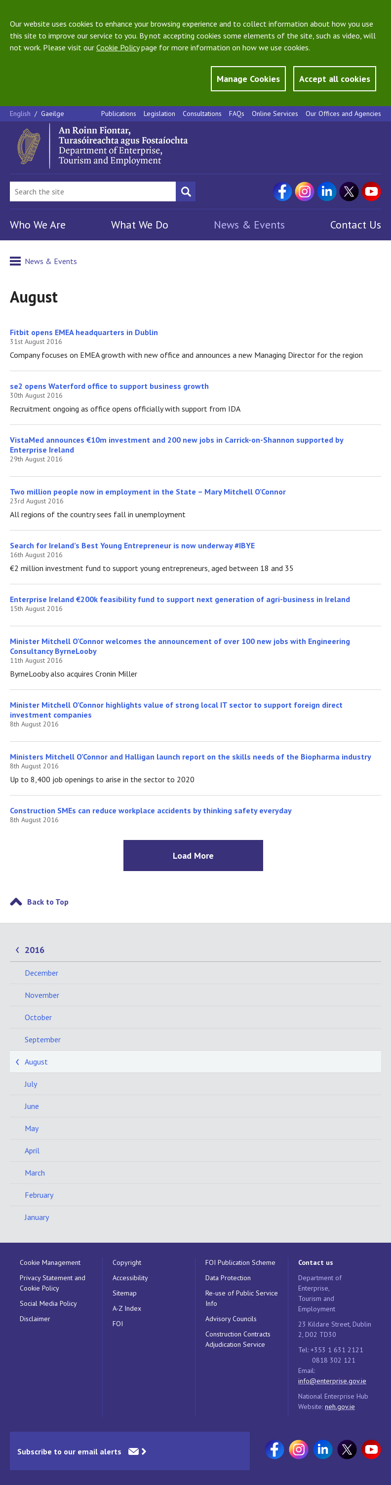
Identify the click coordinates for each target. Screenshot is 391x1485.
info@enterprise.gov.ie (332, 1380)
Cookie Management (50, 1262)
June (32, 1106)
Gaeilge (52, 113)
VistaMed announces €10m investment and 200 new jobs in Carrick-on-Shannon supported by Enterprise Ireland (176, 445)
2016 (34, 949)
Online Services (275, 113)
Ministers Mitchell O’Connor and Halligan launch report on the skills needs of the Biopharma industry (190, 757)
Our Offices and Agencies (343, 113)
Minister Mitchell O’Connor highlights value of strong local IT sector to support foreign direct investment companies (176, 710)
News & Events (249, 224)
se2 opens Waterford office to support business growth (109, 386)
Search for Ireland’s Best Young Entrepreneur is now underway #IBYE (132, 545)
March (35, 1173)
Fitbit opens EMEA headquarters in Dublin (84, 332)
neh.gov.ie (340, 1406)
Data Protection (228, 1277)
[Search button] (186, 191)
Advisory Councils (231, 1318)
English (21, 113)
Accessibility (130, 1277)
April (32, 1150)
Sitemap (125, 1293)
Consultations (202, 113)
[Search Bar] (93, 191)
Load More (193, 855)
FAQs (236, 113)
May (32, 1128)
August (36, 1061)
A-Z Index (127, 1308)
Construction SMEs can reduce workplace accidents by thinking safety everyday (151, 810)
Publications (118, 113)
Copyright (127, 1262)
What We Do (139, 224)
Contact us (315, 1262)
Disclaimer (35, 1318)
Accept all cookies (334, 78)
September (43, 1039)
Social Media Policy (48, 1303)
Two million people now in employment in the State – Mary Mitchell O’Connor (152, 491)
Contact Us (355, 224)
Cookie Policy (117, 47)
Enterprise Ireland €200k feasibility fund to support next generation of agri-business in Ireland (180, 599)
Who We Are (38, 224)
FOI (118, 1323)
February (39, 1195)
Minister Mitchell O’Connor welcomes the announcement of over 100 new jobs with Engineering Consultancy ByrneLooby (180, 646)
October (38, 1017)
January (37, 1217)
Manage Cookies (248, 78)
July (31, 1084)
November (42, 995)
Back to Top (48, 902)
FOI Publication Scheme (240, 1262)
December (41, 973)
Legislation (159, 113)
